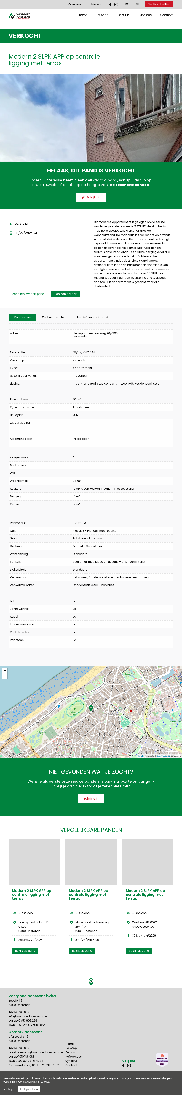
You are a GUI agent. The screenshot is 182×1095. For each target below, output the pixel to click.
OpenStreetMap (163, 756)
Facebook (111, 4)
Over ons (74, 4)
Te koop (102, 20)
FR (127, 4)
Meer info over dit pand (28, 294)
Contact (166, 20)
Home (82, 20)
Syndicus (145, 20)
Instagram (116, 4)
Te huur (123, 20)
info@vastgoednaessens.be (28, 1016)
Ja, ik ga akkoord (29, 1090)
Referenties (73, 1057)
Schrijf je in (91, 799)
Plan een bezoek (65, 294)
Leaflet (141, 756)
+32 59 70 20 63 (19, 1012)
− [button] (5, 676)
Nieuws (96, 4)
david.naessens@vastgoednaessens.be (36, 1052)
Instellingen (9, 1090)
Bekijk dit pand (25, 951)
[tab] (22, 317)
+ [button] (5, 671)
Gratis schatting (159, 4)
